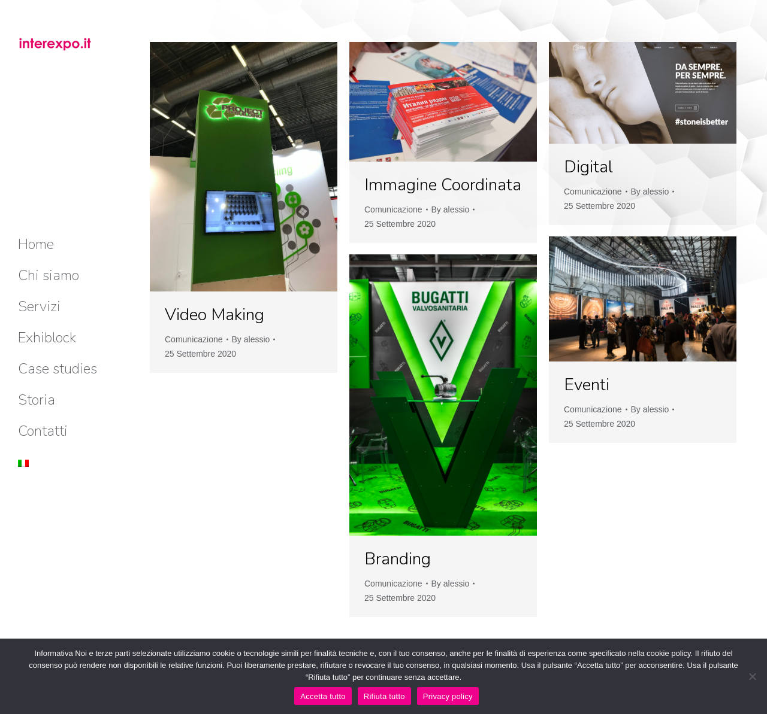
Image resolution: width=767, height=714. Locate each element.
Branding (397, 559)
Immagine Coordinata (442, 185)
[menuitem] (36, 244)
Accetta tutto (323, 696)
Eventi (586, 384)
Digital (588, 167)
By (251, 339)
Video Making (214, 314)
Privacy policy (448, 696)
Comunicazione (194, 339)
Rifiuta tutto (384, 696)
